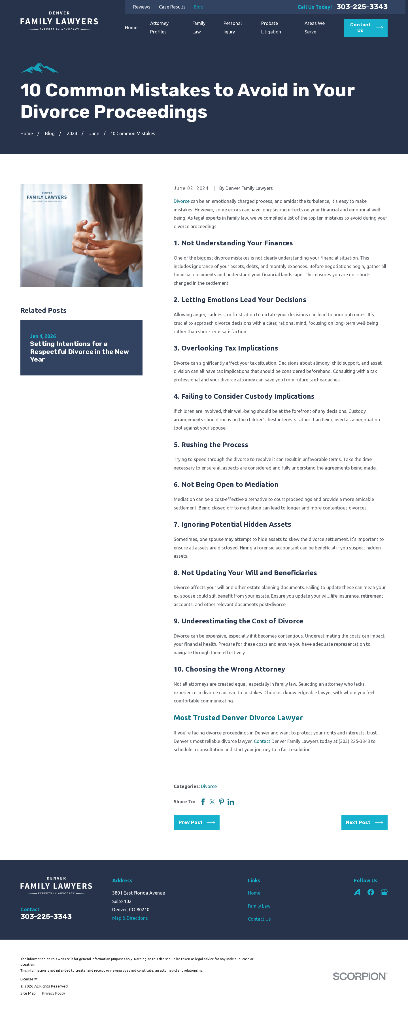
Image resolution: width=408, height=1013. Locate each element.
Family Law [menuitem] (198, 27)
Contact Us (259, 918)
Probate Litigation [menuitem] (271, 27)
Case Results (172, 6)
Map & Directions (130, 918)
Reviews (141, 6)
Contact (262, 741)
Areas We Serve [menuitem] (315, 27)
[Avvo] (357, 892)
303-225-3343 (362, 6)
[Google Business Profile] (384, 892)
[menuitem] (28, 993)
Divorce (182, 201)
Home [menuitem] (131, 27)
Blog (198, 6)
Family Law (259, 905)
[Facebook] (370, 892)
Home (254, 892)
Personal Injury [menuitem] (233, 27)
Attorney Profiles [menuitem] (159, 27)
